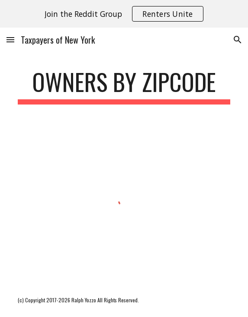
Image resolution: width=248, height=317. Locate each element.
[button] (10, 39)
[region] (124, 14)
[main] (124, 86)
